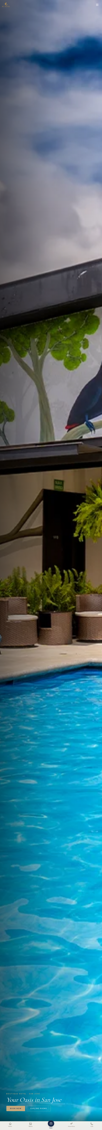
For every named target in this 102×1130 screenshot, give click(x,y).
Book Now (15, 1108)
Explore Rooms (39, 1108)
